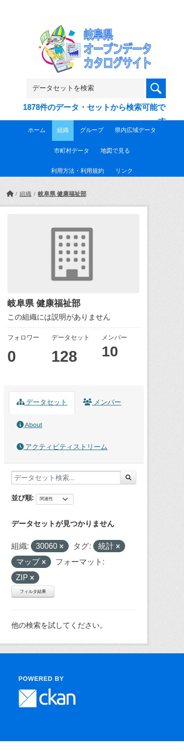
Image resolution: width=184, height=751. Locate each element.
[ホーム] (9, 193)
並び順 (21, 498)
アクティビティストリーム (62, 447)
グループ (92, 130)
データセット (42, 402)
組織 (63, 130)
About (29, 425)
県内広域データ (135, 130)
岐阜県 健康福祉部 (62, 193)
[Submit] (128, 477)
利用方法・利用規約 (77, 170)
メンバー (102, 402)
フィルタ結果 (33, 591)
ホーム (37, 130)
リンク (124, 170)
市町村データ (71, 150)
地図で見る (115, 150)
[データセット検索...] (66, 477)
